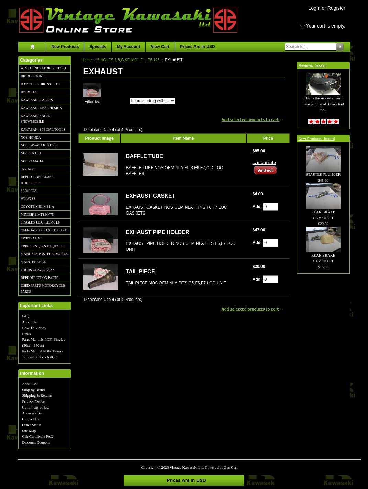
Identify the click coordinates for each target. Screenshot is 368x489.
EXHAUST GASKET (150, 196)
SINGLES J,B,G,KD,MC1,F (40, 222)
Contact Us (30, 419)
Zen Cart (231, 467)
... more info (264, 162)
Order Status (31, 425)
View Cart (160, 46)
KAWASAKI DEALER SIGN (41, 108)
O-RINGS (28, 169)
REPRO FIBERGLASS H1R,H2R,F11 (37, 180)
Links (26, 334)
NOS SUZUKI (31, 153)
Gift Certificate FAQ (37, 436)
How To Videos (33, 328)
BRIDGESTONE (32, 76)
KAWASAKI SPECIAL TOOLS (43, 129)
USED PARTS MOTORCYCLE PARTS (43, 288)
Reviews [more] (312, 65)
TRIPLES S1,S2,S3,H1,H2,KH (42, 246)
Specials (97, 46)
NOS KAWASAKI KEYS (38, 145)
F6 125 (153, 60)
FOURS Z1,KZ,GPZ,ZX (38, 270)
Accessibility (32, 413)
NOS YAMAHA (32, 161)
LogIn (315, 8)
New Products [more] (317, 139)
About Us (29, 322)
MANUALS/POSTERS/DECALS (44, 254)
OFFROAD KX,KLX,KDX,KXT (44, 230)
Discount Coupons (36, 442)
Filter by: (92, 101)
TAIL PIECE (140, 271)
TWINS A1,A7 (31, 238)
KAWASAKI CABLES (37, 100)
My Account (128, 46)
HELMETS (28, 92)
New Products (65, 46)
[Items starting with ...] (152, 101)
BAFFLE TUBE (144, 156)
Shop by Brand (33, 390)
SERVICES (28, 191)
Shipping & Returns (37, 395)
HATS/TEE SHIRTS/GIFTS (40, 84)
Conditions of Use (35, 407)
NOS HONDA (31, 137)
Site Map (29, 430)
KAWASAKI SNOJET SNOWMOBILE (36, 118)
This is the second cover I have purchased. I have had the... (323, 96)
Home (87, 60)
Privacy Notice (33, 401)
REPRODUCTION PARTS (39, 278)
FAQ (25, 316)
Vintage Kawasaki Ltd (186, 467)
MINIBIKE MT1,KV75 (37, 214)
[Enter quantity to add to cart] (270, 207)
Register (336, 8)
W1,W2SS (28, 198)
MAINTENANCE (33, 262)
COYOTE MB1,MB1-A (37, 206)
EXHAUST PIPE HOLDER (157, 232)
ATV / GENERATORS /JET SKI (43, 68)
